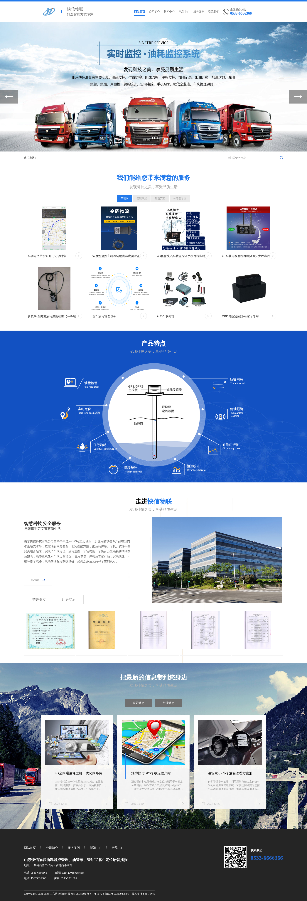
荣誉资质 (39, 599)
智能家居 (141, 198)
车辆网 (125, 198)
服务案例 (198, 11)
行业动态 (168, 703)
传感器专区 (179, 198)
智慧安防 (160, 198)
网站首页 (139, 11)
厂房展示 (68, 599)
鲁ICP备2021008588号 (117, 893)
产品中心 (184, 11)
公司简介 (154, 11)
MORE (38, 580)
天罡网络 (150, 893)
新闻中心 (169, 11)
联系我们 (213, 11)
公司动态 (138, 703)
